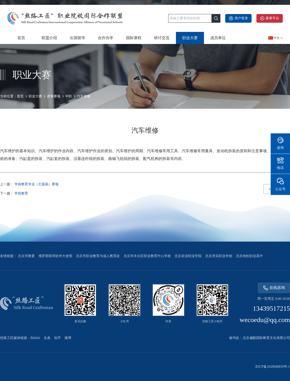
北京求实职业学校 (218, 256)
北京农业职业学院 (188, 256)
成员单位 (218, 38)
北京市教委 (26, 256)
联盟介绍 (49, 38)
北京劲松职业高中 (249, 256)
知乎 (57, 338)
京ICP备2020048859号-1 (272, 366)
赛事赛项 (53, 96)
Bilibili (35, 338)
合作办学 (105, 38)
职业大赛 (190, 38)
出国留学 (77, 38)
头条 (47, 338)
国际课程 (133, 38)
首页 (21, 38)
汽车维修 (83, 96)
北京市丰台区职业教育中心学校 (147, 256)
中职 (68, 96)
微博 (68, 338)
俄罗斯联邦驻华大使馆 (55, 256)
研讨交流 (161, 38)
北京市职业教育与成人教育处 (98, 256)
